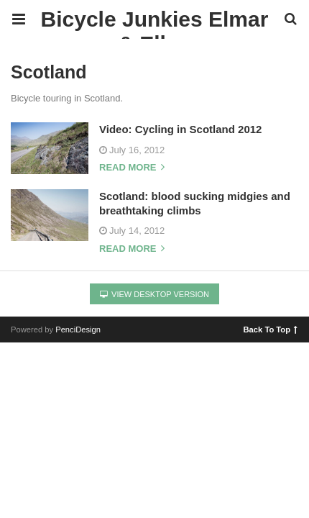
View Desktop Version (154, 294)
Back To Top (271, 328)
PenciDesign (78, 329)
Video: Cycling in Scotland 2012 (180, 129)
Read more (132, 168)
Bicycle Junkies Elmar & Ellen (155, 23)
